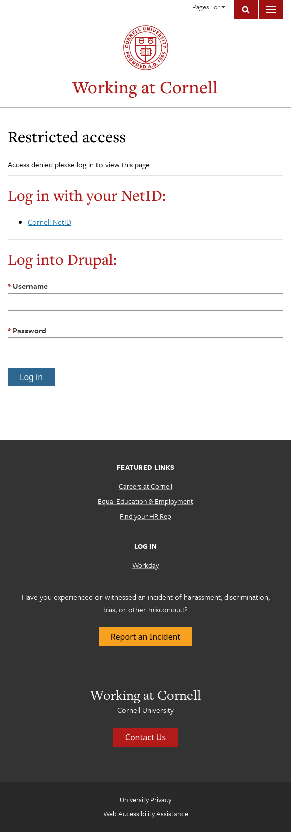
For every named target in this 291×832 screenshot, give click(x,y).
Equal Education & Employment (145, 501)
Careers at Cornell (145, 486)
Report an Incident (146, 636)
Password (29, 330)
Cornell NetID (49, 222)
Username (30, 285)
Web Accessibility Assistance (145, 813)
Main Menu (271, 9)
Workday (145, 565)
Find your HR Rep (145, 516)
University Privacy (145, 799)
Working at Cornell (145, 86)
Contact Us (145, 737)
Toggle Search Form (246, 9)
